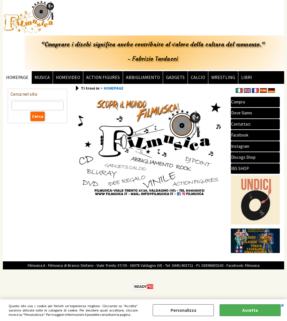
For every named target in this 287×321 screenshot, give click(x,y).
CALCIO (198, 77)
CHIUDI (282, 305)
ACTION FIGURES (103, 77)
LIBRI (246, 77)
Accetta (250, 310)
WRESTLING (223, 77)
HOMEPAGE (17, 77)
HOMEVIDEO (68, 77)
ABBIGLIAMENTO (143, 77)
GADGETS (175, 77)
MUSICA (42, 77)
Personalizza (183, 310)
